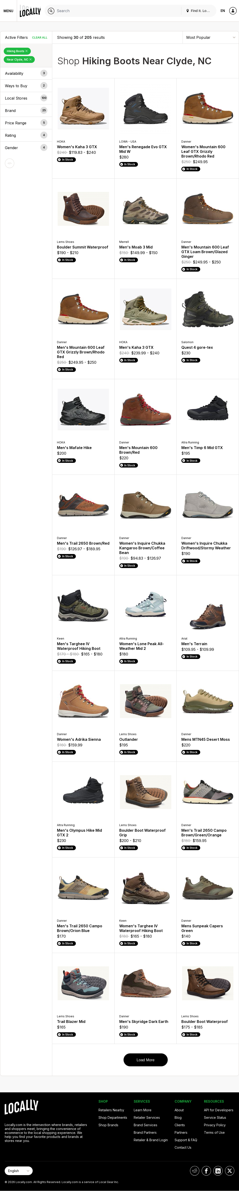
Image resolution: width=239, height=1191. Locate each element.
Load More (146, 1060)
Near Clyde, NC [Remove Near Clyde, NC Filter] (19, 59)
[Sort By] (211, 37)
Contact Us (183, 1147)
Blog (178, 1117)
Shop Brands (108, 1125)
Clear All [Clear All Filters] (39, 37)
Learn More (142, 1110)
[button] (26, 73)
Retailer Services (147, 1117)
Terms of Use (214, 1132)
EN (223, 11)
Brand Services (145, 1125)
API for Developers (218, 1110)
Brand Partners (145, 1132)
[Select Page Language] (19, 1170)
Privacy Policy (215, 1125)
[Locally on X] (229, 1171)
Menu (8, 11)
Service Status (215, 1117)
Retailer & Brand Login (151, 1140)
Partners (181, 1132)
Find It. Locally (200, 11)
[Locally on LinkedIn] (218, 1171)
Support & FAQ (186, 1140)
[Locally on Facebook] (206, 1171)
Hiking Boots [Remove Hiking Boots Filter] (17, 51)
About (179, 1110)
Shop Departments (112, 1117)
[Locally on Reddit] (194, 1171)
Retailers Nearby (111, 1110)
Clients (180, 1125)
